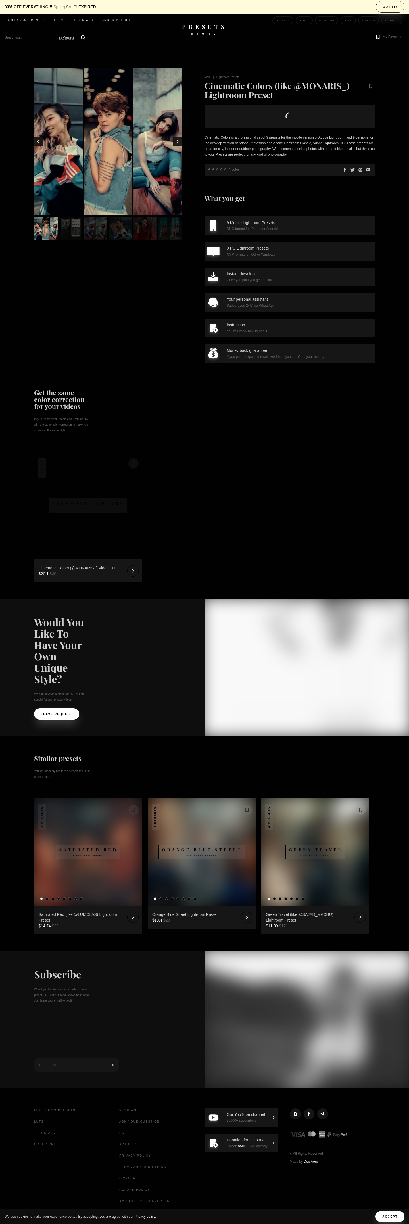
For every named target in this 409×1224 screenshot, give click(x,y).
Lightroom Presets (227, 77)
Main (207, 77)
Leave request (56, 714)
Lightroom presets (25, 20)
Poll (124, 1133)
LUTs (59, 20)
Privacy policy (144, 1217)
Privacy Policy (135, 1155)
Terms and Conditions (142, 1167)
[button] (388, 37)
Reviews (128, 1110)
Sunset (283, 20)
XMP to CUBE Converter (144, 1201)
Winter (368, 20)
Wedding (327, 20)
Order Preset (116, 20)
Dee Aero (311, 1162)
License (127, 1178)
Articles (128, 1144)
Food (304, 20)
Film (348, 20)
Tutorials (82, 20)
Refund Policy (134, 1189)
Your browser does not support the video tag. (88, 479)
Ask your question (139, 1121)
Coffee (392, 20)
